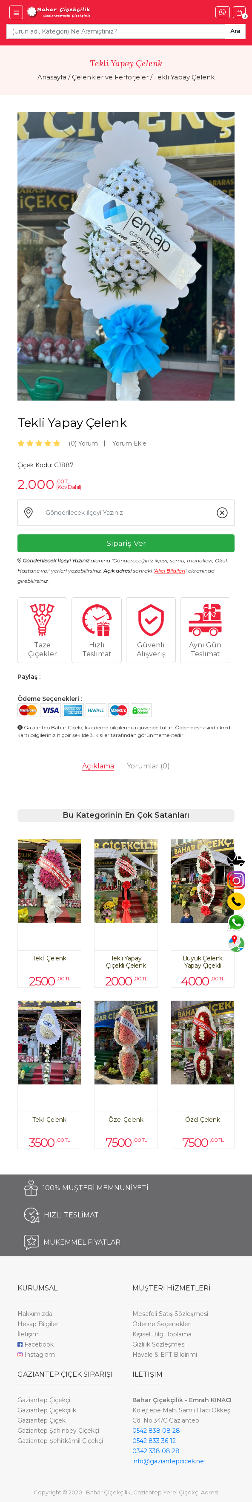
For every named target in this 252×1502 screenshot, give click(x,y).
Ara (235, 31)
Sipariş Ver (126, 543)
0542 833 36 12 (154, 1441)
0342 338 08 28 (156, 1451)
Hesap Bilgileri (38, 1324)
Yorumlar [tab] (148, 766)
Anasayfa (51, 77)
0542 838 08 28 (156, 1430)
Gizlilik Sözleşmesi (159, 1344)
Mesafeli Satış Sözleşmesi (170, 1314)
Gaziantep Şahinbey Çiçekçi (58, 1430)
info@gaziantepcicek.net (169, 1461)
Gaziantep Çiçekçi (43, 1400)
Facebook (35, 1344)
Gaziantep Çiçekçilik (46, 1410)
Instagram (36, 1354)
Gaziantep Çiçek (41, 1420)
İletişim (28, 1334)
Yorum (83, 443)
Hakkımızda (34, 1314)
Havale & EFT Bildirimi (164, 1354)
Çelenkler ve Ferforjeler (110, 77)
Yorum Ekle (129, 443)
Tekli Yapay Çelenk (184, 77)
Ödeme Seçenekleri (162, 1324)
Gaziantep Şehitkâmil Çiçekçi (60, 1441)
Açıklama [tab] (98, 766)
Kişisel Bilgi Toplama (162, 1334)
